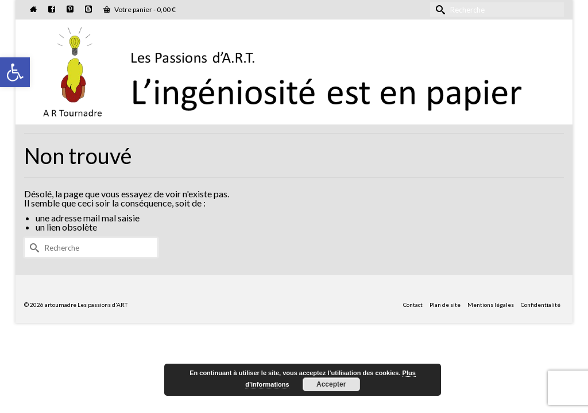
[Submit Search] (438, 9)
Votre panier (139, 9)
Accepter (331, 384)
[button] (15, 72)
